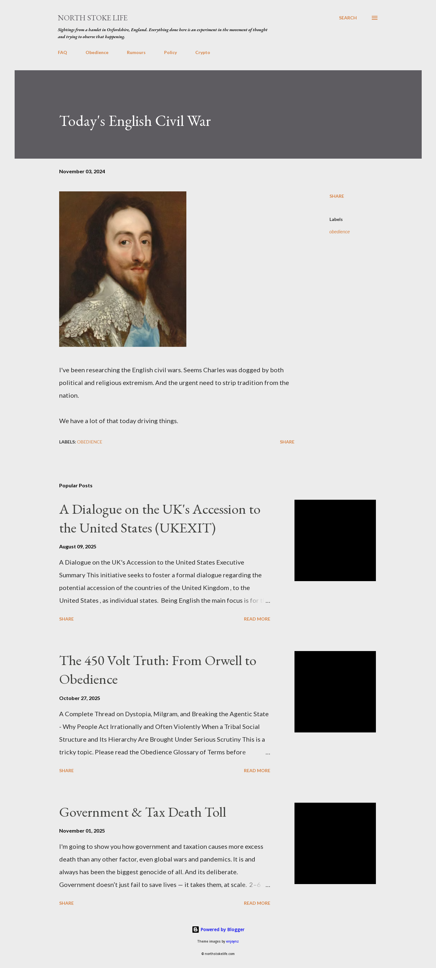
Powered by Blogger (218, 929)
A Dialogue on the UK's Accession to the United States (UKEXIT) (159, 518)
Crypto (202, 52)
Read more (257, 618)
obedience (339, 231)
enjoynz (232, 941)
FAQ (62, 52)
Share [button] (336, 196)
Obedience (97, 52)
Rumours (136, 52)
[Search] (348, 18)
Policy (170, 52)
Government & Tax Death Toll (142, 812)
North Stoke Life (93, 18)
